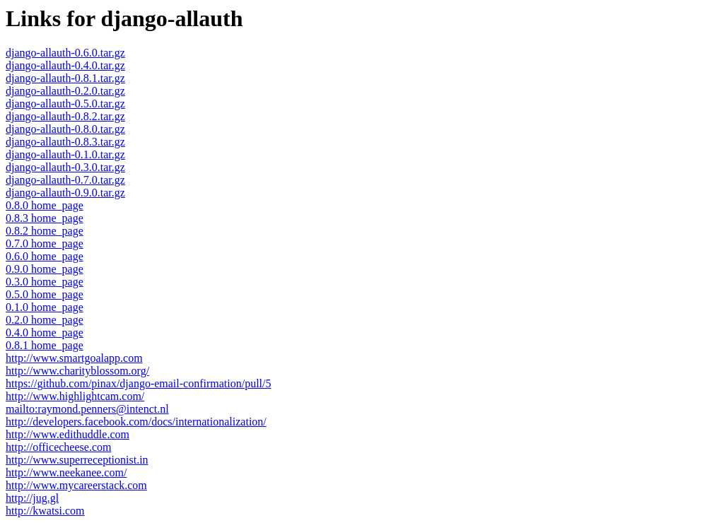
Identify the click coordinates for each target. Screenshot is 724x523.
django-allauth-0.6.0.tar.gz (65, 53)
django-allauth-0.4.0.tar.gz (65, 65)
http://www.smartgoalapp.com (74, 358)
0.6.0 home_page (44, 256)
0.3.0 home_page (44, 282)
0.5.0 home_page (44, 294)
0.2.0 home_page (44, 320)
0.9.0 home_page (44, 269)
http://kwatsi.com (45, 511)
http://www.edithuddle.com (67, 434)
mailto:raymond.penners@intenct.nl (87, 409)
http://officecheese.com (58, 447)
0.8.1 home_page (44, 345)
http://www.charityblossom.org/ (77, 371)
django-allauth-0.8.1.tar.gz (65, 78)
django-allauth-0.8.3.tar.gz (65, 142)
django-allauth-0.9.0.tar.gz (65, 193)
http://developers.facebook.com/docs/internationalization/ (136, 422)
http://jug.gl (32, 498)
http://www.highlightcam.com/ (75, 396)
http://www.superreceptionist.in (77, 460)
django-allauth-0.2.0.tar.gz (65, 91)
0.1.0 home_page (44, 307)
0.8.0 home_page (44, 205)
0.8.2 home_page (44, 231)
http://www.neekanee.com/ (66, 472)
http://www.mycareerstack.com (76, 485)
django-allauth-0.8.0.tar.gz (65, 129)
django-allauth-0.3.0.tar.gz (65, 167)
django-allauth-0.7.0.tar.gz (65, 180)
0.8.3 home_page (44, 218)
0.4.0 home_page (44, 333)
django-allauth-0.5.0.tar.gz (65, 104)
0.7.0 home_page (44, 243)
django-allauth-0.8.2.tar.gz (65, 116)
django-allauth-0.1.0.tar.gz (65, 154)
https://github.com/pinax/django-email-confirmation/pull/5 (139, 383)
